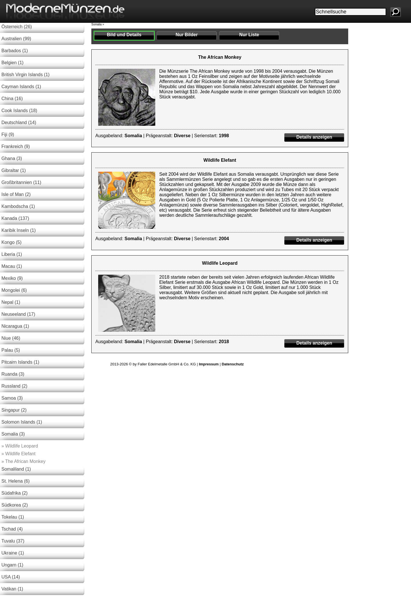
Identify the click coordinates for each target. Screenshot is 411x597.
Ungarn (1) (12, 564)
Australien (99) (16, 38)
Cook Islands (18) (19, 110)
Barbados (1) (14, 50)
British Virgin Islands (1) (25, 74)
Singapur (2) (14, 410)
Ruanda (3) (12, 374)
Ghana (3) (11, 158)
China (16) (12, 98)
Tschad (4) (12, 529)
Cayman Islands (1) (21, 86)
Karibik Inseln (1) (18, 230)
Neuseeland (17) (18, 314)
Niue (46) (10, 338)
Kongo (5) (11, 242)
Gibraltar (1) (13, 170)
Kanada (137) (15, 218)
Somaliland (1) (16, 469)
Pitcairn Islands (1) (20, 362)
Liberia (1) (11, 254)
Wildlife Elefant (18, 453)
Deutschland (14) (18, 122)
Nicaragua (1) (15, 326)
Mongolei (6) (14, 290)
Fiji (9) (7, 134)
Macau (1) (11, 266)
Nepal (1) (10, 302)
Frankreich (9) (15, 146)
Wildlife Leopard (19, 446)
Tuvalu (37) (12, 541)
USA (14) (10, 576)
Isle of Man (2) (16, 194)
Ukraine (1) (12, 553)
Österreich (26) (16, 26)
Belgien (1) (12, 62)
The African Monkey (23, 461)
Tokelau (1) (12, 517)
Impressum (209, 364)
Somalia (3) (13, 434)
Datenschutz (233, 364)
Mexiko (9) (12, 278)
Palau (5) (10, 350)
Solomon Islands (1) (21, 422)
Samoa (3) (12, 398)
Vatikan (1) (12, 588)
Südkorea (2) (14, 505)
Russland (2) (14, 386)
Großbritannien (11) (21, 182)
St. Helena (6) (15, 481)
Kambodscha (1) (18, 206)
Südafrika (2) (14, 493)
